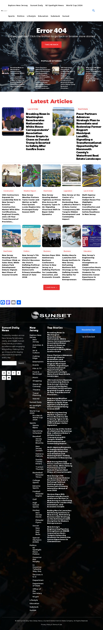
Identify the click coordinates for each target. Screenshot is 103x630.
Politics (26, 251)
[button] (93, 10)
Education (87, 251)
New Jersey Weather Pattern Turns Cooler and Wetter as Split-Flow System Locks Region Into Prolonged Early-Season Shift (93, 74)
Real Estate (83, 109)
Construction (8, 191)
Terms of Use (57, 624)
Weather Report (30, 191)
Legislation (68, 191)
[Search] (21, 363)
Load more (51, 287)
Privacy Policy (46, 624)
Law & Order (33, 109)
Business (47, 251)
